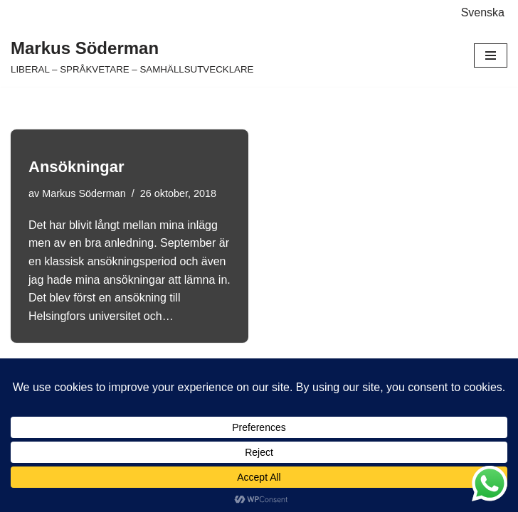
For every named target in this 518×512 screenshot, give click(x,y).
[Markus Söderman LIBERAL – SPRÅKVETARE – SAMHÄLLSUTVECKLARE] (132, 56)
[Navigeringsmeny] (490, 55)
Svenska (482, 12)
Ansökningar (76, 167)
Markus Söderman (84, 193)
